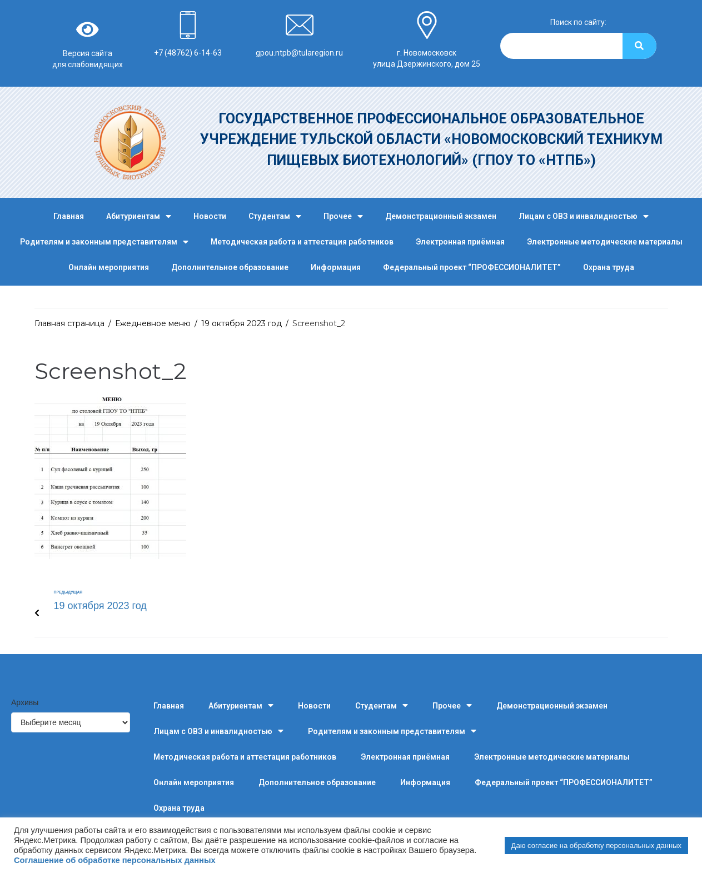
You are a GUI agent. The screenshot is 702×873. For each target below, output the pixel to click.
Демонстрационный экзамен (440, 216)
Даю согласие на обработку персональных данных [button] (596, 845)
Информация (336, 267)
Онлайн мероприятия (108, 267)
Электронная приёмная (460, 241)
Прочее (343, 216)
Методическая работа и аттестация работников (302, 241)
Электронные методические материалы (605, 241)
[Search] (639, 46)
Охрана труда (608, 267)
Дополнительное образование (229, 267)
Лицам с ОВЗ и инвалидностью (584, 216)
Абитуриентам (138, 216)
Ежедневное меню (153, 323)
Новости (209, 216)
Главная (68, 216)
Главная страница (69, 323)
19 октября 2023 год (241, 323)
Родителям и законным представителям (104, 242)
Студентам (274, 216)
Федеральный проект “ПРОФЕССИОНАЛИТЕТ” (472, 267)
